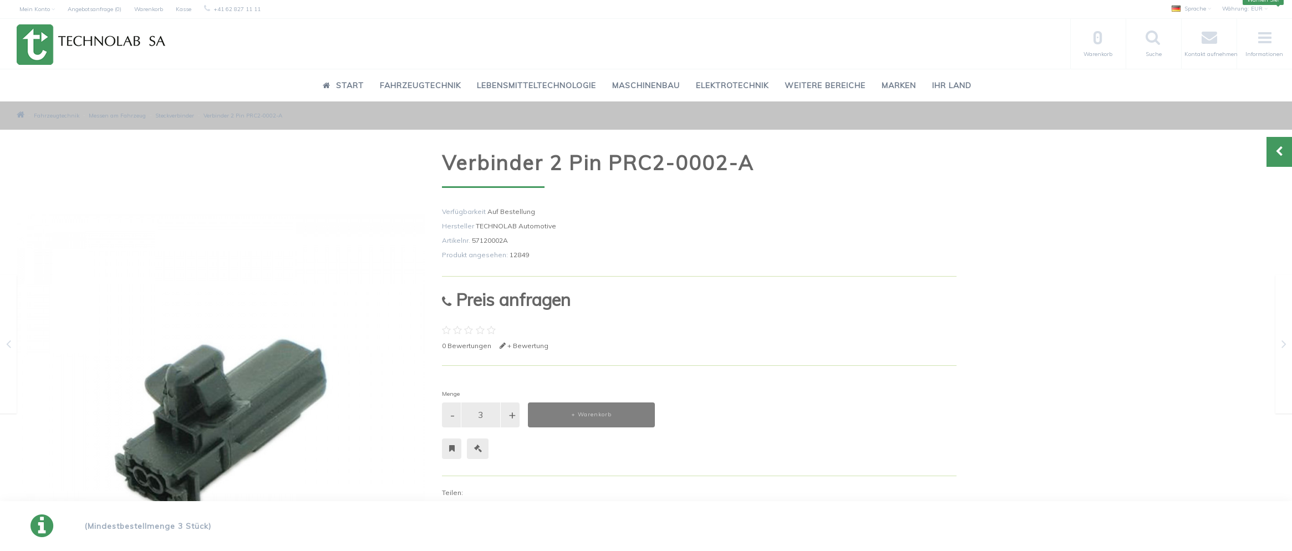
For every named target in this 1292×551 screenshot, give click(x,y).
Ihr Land (951, 85)
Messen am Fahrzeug (117, 115)
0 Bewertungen (466, 345)
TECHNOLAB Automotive (516, 226)
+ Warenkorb (591, 414)
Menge (451, 393)
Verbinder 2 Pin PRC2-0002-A (243, 115)
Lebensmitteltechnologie (536, 85)
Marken (899, 85)
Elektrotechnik (732, 85)
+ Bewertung (524, 345)
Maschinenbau (646, 85)
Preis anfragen (506, 299)
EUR (1245, 8)
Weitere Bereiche (825, 85)
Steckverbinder (174, 115)
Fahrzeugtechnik (420, 85)
